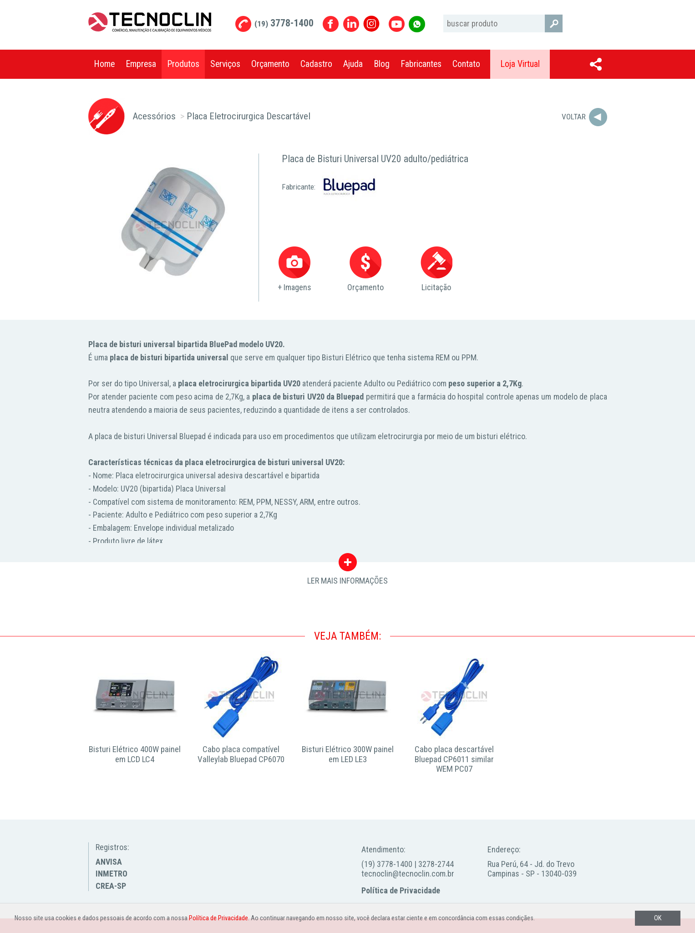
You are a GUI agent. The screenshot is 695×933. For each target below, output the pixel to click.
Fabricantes (421, 64)
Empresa (141, 64)
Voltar (574, 116)
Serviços (225, 64)
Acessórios (154, 116)
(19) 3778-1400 (386, 864)
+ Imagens (294, 269)
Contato (466, 64)
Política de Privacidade (400, 890)
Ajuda (353, 64)
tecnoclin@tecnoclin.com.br (407, 873)
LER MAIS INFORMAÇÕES (347, 564)
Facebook (331, 24)
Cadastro (316, 64)
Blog (382, 64)
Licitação (436, 269)
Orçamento (270, 64)
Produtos (183, 64)
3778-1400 (284, 23)
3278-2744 (436, 864)
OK (657, 918)
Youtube (397, 24)
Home (104, 64)
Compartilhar (595, 64)
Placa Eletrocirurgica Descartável (248, 116)
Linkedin (351, 24)
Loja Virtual (520, 64)
